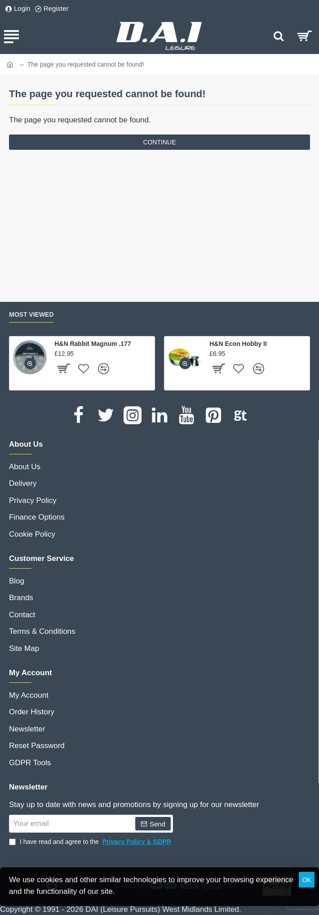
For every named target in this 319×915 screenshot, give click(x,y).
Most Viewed (31, 314)
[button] (30, 363)
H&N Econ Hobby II (238, 343)
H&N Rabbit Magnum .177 (92, 343)
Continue (159, 142)
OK (306, 880)
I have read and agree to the (91, 842)
